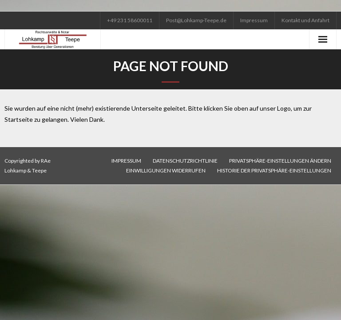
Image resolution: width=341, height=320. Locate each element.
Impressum (254, 20)
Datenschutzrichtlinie (185, 160)
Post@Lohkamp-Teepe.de (196, 20)
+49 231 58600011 (129, 20)
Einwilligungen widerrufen (166, 170)
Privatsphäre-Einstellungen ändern (280, 160)
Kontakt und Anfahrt (305, 20)
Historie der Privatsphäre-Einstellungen (274, 170)
